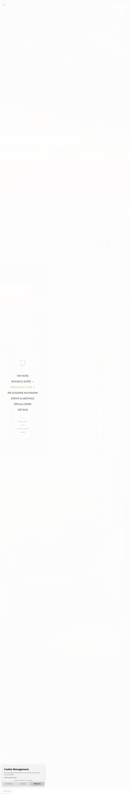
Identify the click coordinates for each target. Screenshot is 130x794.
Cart (106, 6)
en (96, 6)
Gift (102, 6)
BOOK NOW (118, 6)
